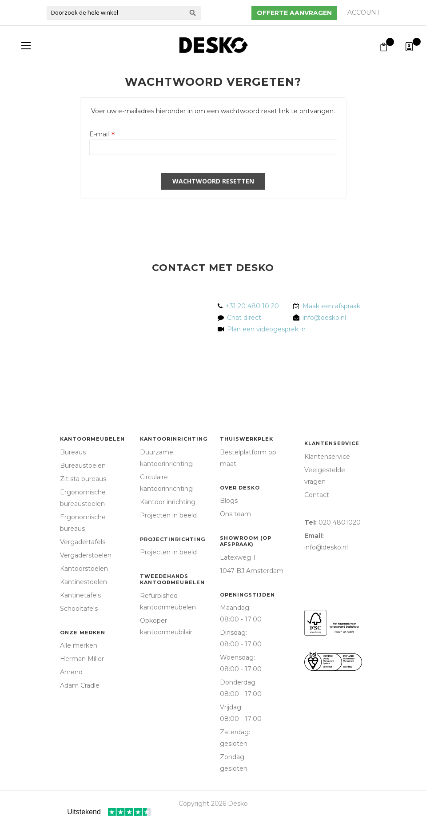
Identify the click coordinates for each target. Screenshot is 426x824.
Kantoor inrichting (167, 502)
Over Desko (240, 488)
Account (363, 12)
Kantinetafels (80, 595)
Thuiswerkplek (246, 439)
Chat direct (244, 318)
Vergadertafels (82, 542)
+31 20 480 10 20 (252, 306)
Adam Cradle (80, 685)
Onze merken (82, 632)
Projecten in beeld (168, 515)
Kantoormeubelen (92, 439)
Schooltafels (79, 609)
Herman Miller (82, 659)
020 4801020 (340, 522)
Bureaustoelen (83, 466)
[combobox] (124, 13)
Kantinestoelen (83, 582)
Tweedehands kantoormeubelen (172, 579)
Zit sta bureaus (83, 479)
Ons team (235, 514)
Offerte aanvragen (294, 13)
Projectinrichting (172, 539)
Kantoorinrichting (173, 439)
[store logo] (213, 45)
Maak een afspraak (331, 306)
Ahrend (71, 672)
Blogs (229, 501)
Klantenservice (331, 443)
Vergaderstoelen (85, 555)
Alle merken (78, 645)
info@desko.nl (324, 318)
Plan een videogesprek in (264, 329)
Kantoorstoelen (84, 569)
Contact (316, 495)
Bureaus (73, 452)
